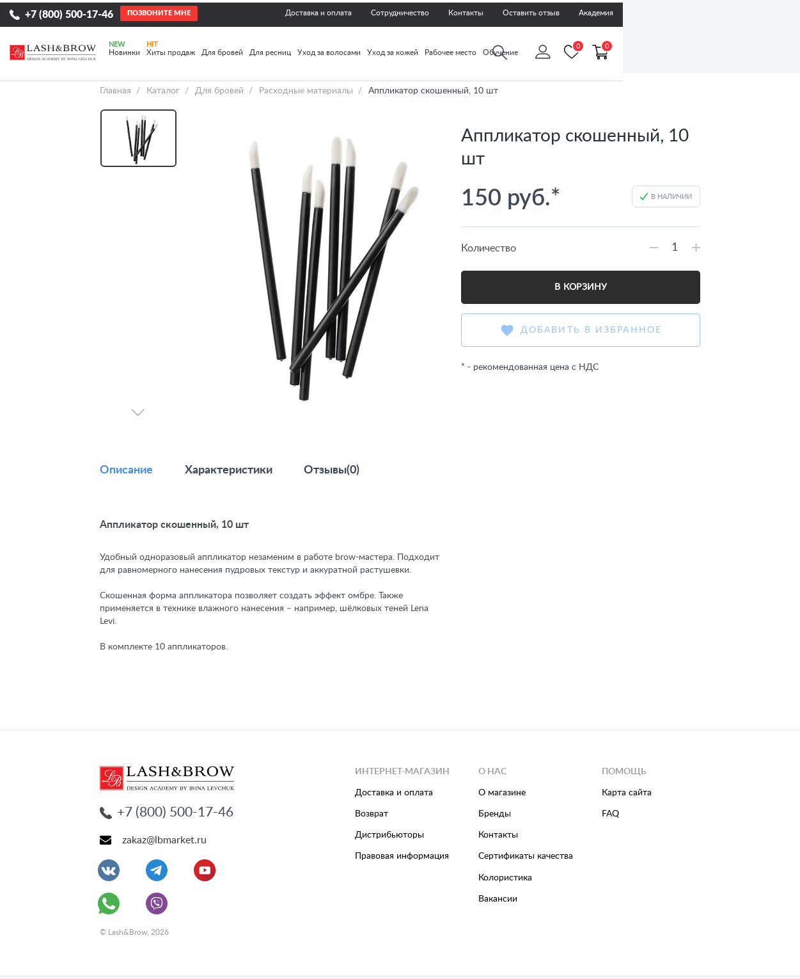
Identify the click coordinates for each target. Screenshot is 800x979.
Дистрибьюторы (389, 835)
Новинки (124, 50)
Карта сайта (627, 792)
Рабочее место (450, 50)
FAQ (610, 813)
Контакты (643, 10)
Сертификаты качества (525, 856)
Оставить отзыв (708, 10)
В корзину (580, 287)
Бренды (494, 813)
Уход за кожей (392, 50)
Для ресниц (270, 50)
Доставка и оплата (495, 10)
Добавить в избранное (581, 330)
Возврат (371, 813)
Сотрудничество (577, 10)
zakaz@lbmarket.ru (153, 842)
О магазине (502, 792)
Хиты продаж (170, 50)
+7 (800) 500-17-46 (61, 12)
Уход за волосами (329, 50)
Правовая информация (402, 856)
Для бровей (222, 50)
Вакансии (497, 899)
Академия (773, 10)
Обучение (500, 50)
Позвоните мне (159, 10)
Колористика (505, 877)
